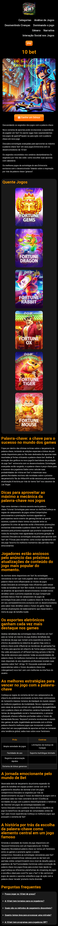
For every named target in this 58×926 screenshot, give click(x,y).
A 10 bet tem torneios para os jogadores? (24, 901)
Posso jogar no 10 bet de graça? (20, 894)
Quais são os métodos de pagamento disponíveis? (28, 908)
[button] (29, 894)
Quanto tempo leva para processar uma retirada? (28, 915)
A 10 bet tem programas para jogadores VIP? (26, 922)
